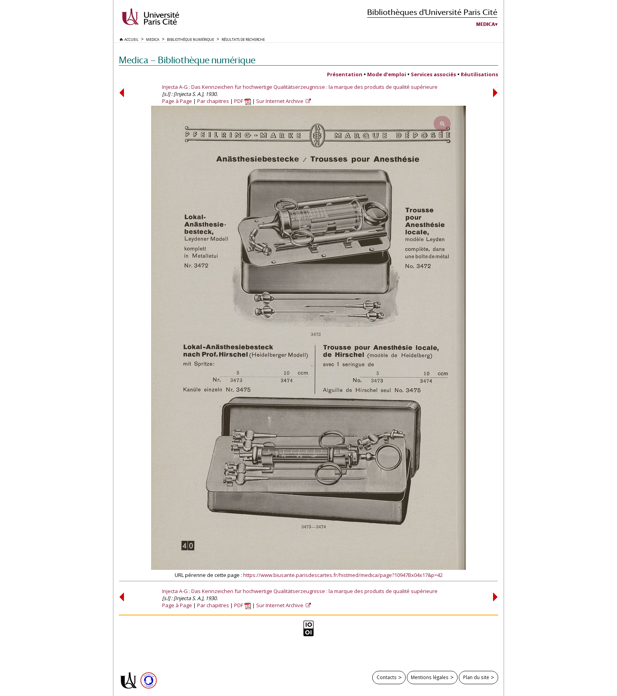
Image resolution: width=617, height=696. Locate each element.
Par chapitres (213, 101)
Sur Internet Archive (280, 101)
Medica (485, 24)
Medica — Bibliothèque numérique (187, 60)
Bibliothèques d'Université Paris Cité (432, 12)
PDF (242, 101)
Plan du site (476, 677)
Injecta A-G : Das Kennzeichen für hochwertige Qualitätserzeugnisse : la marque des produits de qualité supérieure (300, 86)
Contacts (387, 677)
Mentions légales (430, 677)
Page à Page (177, 101)
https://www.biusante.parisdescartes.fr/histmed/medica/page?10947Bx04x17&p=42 (343, 574)
